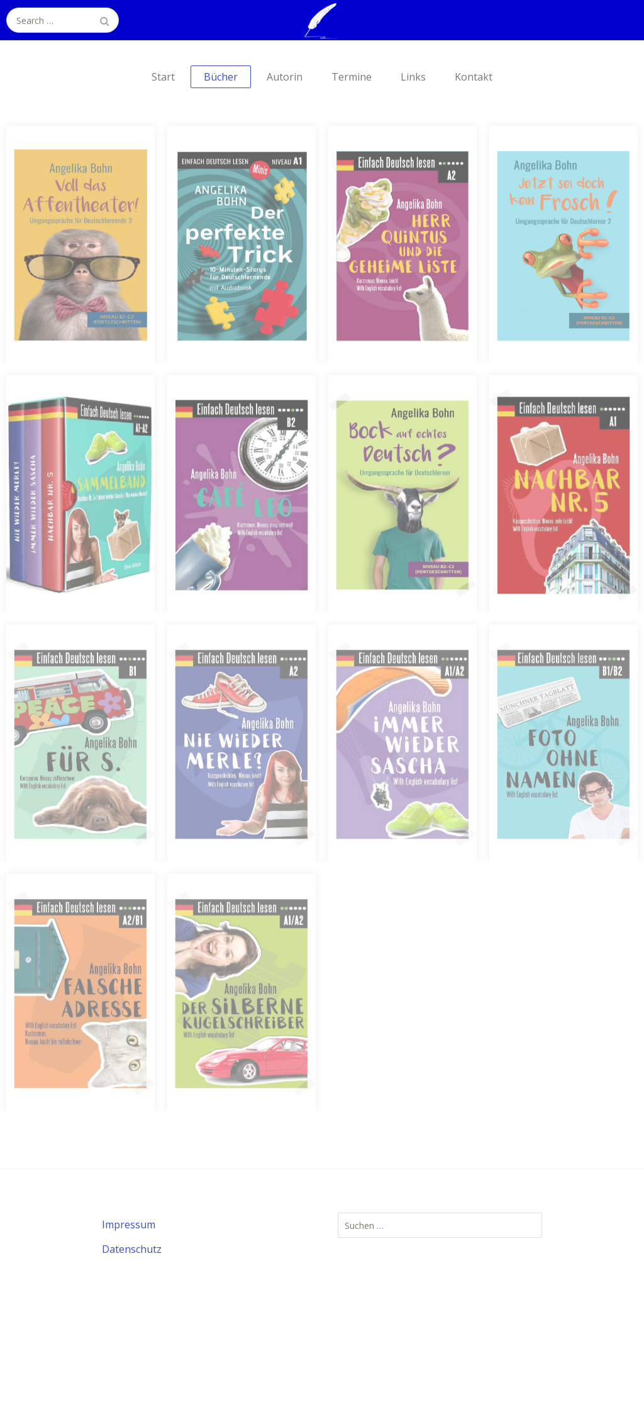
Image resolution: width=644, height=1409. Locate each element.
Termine (351, 77)
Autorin (285, 77)
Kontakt (473, 77)
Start (163, 77)
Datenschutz (132, 1249)
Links (413, 77)
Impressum (128, 1224)
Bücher (221, 77)
